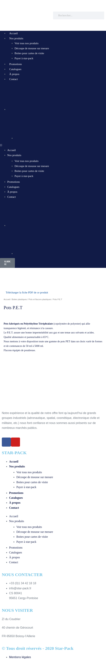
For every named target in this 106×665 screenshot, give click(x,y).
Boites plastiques (19, 299)
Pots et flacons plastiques (40, 299)
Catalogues (15, 69)
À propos (14, 74)
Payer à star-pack (24, 58)
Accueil (13, 33)
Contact (13, 79)
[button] (53, 145)
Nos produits (16, 38)
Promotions (15, 64)
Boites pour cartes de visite (29, 53)
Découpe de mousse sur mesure (32, 48)
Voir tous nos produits (27, 43)
